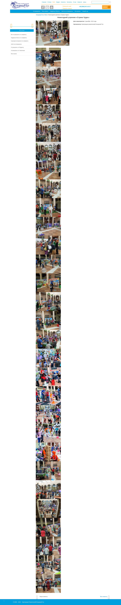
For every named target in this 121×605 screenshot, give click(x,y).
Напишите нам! (67, 6)
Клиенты (63, 2)
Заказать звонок (67, 8)
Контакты (69, 2)
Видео (58, 2)
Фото (53, 2)
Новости (79, 2)
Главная (44, 2)
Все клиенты (103, 596)
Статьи (49, 2)
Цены (84, 2)
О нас (74, 2)
